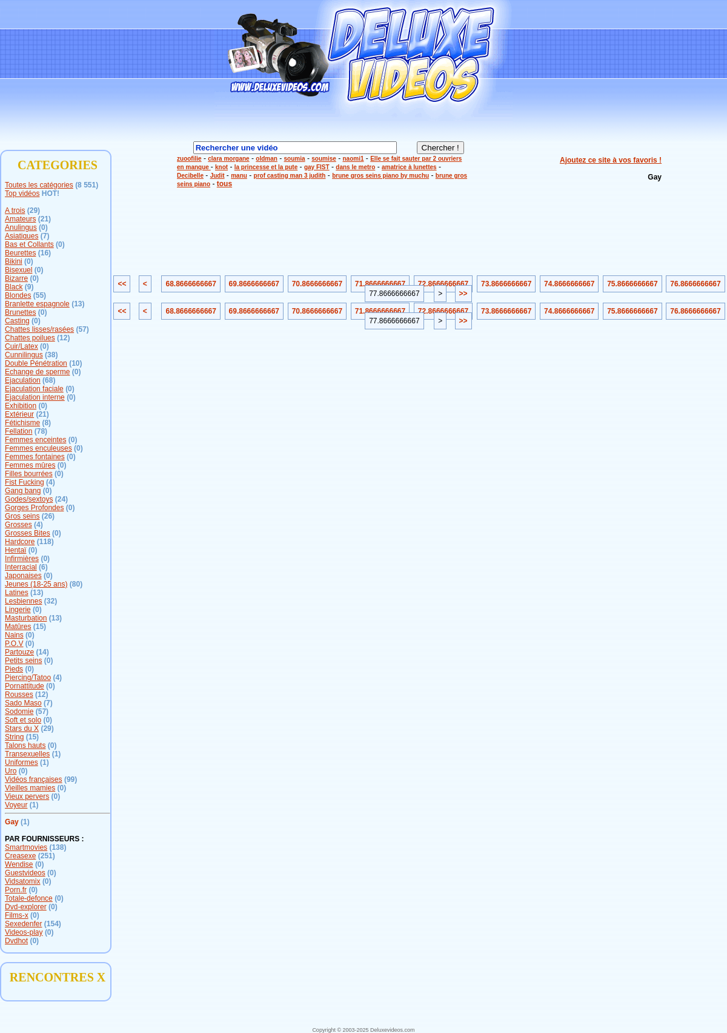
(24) (61, 499)
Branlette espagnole (37, 304)
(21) (44, 219)
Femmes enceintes (35, 440)
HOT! (50, 193)
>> (463, 293)
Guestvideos (25, 873)
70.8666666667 (317, 284)
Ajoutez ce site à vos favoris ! (611, 160)
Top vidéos (22, 193)
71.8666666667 (380, 284)
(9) (29, 287)
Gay (12, 822)
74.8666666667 (569, 284)
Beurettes (20, 253)
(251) (46, 856)
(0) (43, 227)
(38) (51, 355)
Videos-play (23, 932)
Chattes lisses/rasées (39, 329)
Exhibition (20, 406)
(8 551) (86, 185)
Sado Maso (23, 703)
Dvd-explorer (26, 907)
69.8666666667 (254, 284)
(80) (76, 584)
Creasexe (20, 856)
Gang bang (23, 490)
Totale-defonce (29, 898)
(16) (44, 253)
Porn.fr (16, 890)
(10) (75, 363)
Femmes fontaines (35, 457)
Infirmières (22, 558)
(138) (57, 847)
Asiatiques (21, 236)
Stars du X (22, 728)
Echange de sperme (37, 372)
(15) (39, 626)
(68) (48, 380)
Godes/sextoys (29, 499)
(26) (48, 516)
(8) (46, 423)
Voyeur (16, 805)
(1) (56, 754)
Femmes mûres (30, 465)
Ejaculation (23, 380)
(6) (43, 567)
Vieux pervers (27, 796)
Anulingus (21, 227)
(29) (33, 210)
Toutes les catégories (39, 185)
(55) (39, 295)
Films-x (16, 915)
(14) (42, 652)
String (14, 737)
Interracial (21, 567)
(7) (45, 236)
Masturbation (26, 618)
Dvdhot (16, 941)
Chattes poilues (30, 338)
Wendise (19, 864)
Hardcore (20, 541)
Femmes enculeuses (38, 448)
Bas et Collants (29, 244)
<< (122, 284)
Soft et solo (23, 720)
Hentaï (15, 550)
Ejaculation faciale (34, 389)
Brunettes (20, 312)
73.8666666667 (506, 284)
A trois (15, 210)
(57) (82, 329)
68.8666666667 (190, 284)
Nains (14, 635)
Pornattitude (24, 686)
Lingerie (18, 609)
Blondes (18, 295)
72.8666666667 (443, 284)
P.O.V (14, 643)
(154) (52, 924)
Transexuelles (27, 754)
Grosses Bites (27, 533)
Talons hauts (25, 745)
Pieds (14, 669)
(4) (50, 482)
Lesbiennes (23, 601)
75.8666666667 (632, 284)
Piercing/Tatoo (28, 677)
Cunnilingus (24, 355)
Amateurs (20, 219)
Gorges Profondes (34, 507)
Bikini (13, 261)
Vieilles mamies (30, 788)
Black (13, 287)
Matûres (18, 626)
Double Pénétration (36, 363)
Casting (17, 321)
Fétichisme (22, 423)
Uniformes (21, 762)
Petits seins (23, 660)
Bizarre (16, 278)
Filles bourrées (29, 473)
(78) (41, 431)
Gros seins (22, 516)
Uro (10, 771)
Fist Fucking (24, 482)
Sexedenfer (23, 924)
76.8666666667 (695, 284)
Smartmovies (26, 847)
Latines (16, 592)
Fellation (18, 431)
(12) (63, 338)
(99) (70, 779)
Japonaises (23, 575)
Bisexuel (18, 270)
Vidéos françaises (33, 779)
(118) (45, 541)
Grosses (18, 524)
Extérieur (19, 414)
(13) (77, 304)
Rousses (19, 694)
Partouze (19, 652)
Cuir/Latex (21, 346)
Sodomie (19, 711)
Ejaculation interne (35, 397)
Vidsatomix (22, 881)
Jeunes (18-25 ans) (36, 584)
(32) (50, 601)
